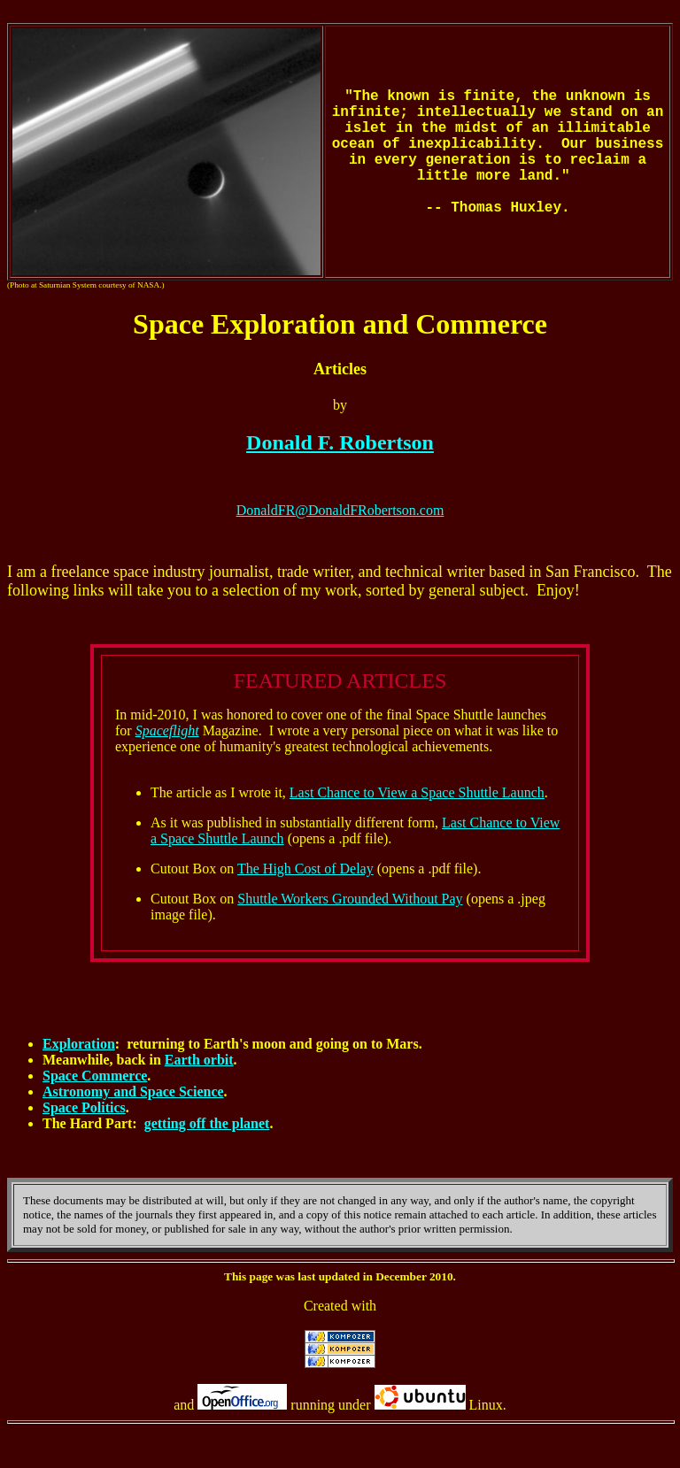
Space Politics (84, 1107)
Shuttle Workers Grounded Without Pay (349, 898)
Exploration (78, 1043)
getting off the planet (207, 1123)
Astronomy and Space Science (133, 1091)
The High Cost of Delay (305, 868)
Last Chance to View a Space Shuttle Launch (417, 792)
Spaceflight (167, 730)
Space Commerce (94, 1075)
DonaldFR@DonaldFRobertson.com (340, 510)
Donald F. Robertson (340, 442)
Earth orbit (199, 1059)
